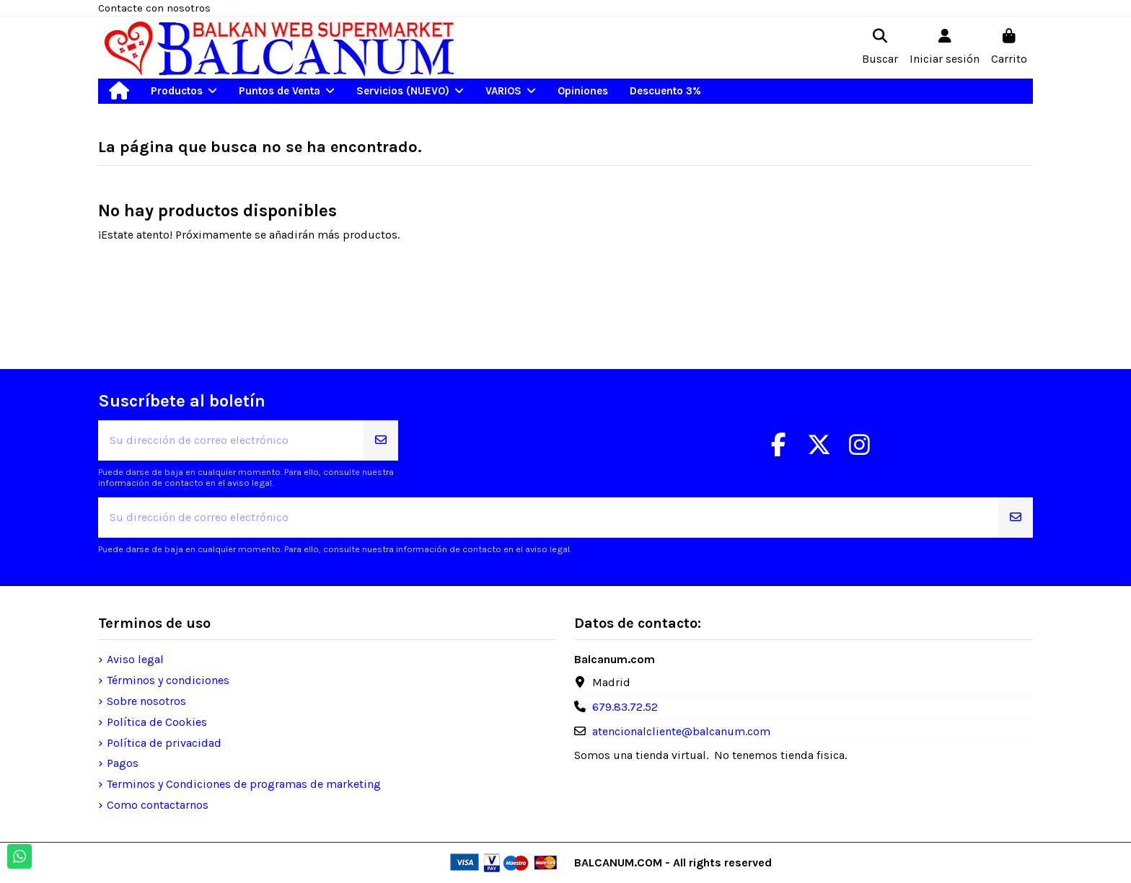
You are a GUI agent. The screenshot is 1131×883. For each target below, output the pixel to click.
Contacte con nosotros (154, 7)
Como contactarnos (157, 805)
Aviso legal (135, 659)
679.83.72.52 (625, 707)
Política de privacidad (164, 743)
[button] (184, 91)
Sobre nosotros (146, 701)
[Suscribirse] (381, 440)
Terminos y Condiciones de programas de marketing (244, 784)
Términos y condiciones (168, 680)
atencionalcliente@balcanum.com (681, 731)
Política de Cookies (157, 722)
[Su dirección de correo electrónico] (231, 440)
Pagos (122, 763)
